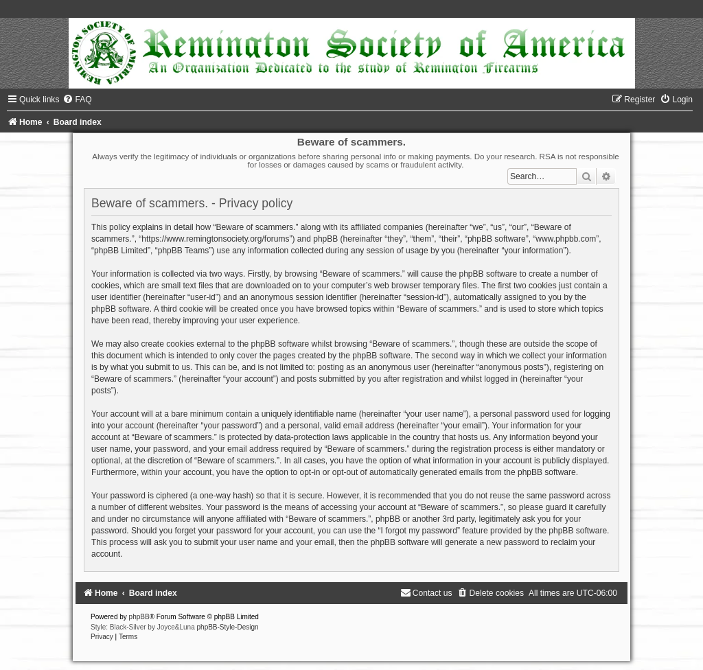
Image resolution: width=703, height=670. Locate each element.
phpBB (139, 617)
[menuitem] (76, 99)
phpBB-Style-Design (228, 627)
